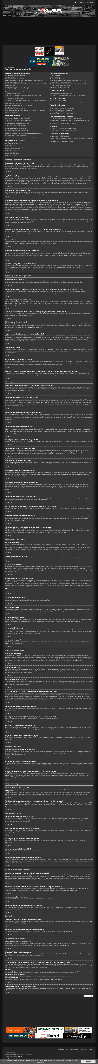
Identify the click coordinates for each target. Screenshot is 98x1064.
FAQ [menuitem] (4, 15)
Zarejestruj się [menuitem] (79, 2)
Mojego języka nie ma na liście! (13, 103)
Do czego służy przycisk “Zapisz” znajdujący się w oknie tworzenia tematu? (23, 133)
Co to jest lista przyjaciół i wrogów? (58, 100)
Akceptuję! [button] (88, 1061)
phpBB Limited (48, 943)
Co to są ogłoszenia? (10, 150)
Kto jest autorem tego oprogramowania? (60, 135)
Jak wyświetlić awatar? (11, 107)
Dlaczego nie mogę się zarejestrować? (14, 78)
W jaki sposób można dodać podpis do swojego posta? (18, 120)
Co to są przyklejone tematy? (12, 152)
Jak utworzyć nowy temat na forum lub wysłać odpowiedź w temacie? (22, 117)
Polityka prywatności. (10, 1052)
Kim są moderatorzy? (55, 77)
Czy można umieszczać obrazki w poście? (15, 147)
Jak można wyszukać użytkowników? (59, 112)
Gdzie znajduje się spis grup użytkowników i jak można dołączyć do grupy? (68, 80)
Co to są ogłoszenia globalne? (12, 148)
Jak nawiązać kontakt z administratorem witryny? (62, 141)
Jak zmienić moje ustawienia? (12, 93)
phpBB (15, 1054)
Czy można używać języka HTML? (13, 143)
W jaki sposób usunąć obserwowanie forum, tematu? (63, 123)
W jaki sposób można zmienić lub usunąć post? (17, 118)
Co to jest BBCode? (10, 142)
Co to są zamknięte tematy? (12, 153)
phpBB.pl (30, 327)
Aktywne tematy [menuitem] (91, 5)
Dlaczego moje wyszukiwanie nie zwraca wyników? (62, 108)
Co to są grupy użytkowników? (57, 78)
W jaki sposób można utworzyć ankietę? (15, 122)
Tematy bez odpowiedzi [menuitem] (79, 5)
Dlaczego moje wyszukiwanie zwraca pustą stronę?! (62, 110)
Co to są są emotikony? (11, 145)
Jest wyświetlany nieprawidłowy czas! (14, 98)
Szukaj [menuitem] (9, 15)
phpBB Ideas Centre (83, 953)
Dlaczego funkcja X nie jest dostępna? (59, 136)
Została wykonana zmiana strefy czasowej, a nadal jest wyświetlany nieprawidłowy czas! (25, 101)
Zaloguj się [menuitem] (89, 2)
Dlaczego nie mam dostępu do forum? (14, 127)
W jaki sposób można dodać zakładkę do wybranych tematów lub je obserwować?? (70, 120)
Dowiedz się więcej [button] (39, 1062)
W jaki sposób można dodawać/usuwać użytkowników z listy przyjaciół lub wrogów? (70, 102)
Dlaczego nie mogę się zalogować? (14, 82)
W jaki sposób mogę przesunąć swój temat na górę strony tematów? (22, 137)
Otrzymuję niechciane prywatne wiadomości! (61, 93)
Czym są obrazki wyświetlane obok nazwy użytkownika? (19, 105)
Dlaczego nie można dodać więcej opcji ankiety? (17, 123)
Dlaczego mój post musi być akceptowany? (16, 135)
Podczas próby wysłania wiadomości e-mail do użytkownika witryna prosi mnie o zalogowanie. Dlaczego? (25, 111)
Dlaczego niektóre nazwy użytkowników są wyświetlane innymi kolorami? (68, 83)
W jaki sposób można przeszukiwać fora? (60, 107)
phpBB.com (38, 327)
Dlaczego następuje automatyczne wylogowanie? (17, 87)
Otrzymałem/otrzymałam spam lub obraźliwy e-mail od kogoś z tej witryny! (68, 95)
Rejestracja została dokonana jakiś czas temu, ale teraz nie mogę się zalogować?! (25, 83)
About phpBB (66, 945)
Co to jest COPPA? (10, 77)
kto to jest (49, 965)
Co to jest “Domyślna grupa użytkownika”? (60, 85)
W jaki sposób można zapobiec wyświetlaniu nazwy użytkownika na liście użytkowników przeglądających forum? (23, 96)
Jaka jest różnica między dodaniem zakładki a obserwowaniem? (65, 118)
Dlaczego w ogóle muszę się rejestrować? (15, 75)
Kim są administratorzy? (56, 75)
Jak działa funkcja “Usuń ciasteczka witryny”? (16, 88)
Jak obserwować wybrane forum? (58, 122)
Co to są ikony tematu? (11, 155)
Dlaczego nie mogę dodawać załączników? (16, 128)
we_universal (9, 1057)
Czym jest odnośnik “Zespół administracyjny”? (61, 87)
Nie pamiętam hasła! (10, 85)
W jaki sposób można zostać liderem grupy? (61, 82)
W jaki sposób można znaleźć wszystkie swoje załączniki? (64, 130)
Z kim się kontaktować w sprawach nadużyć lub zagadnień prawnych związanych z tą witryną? (71, 139)
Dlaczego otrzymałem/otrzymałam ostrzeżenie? (17, 130)
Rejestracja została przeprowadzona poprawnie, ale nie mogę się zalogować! (24, 80)
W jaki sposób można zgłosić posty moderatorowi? (17, 132)
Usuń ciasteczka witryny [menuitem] (72, 1049)
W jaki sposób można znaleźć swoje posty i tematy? (62, 113)
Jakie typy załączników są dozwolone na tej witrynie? (63, 128)
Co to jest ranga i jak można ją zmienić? (15, 108)
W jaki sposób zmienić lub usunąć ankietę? (16, 125)
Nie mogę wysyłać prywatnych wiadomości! (60, 92)
